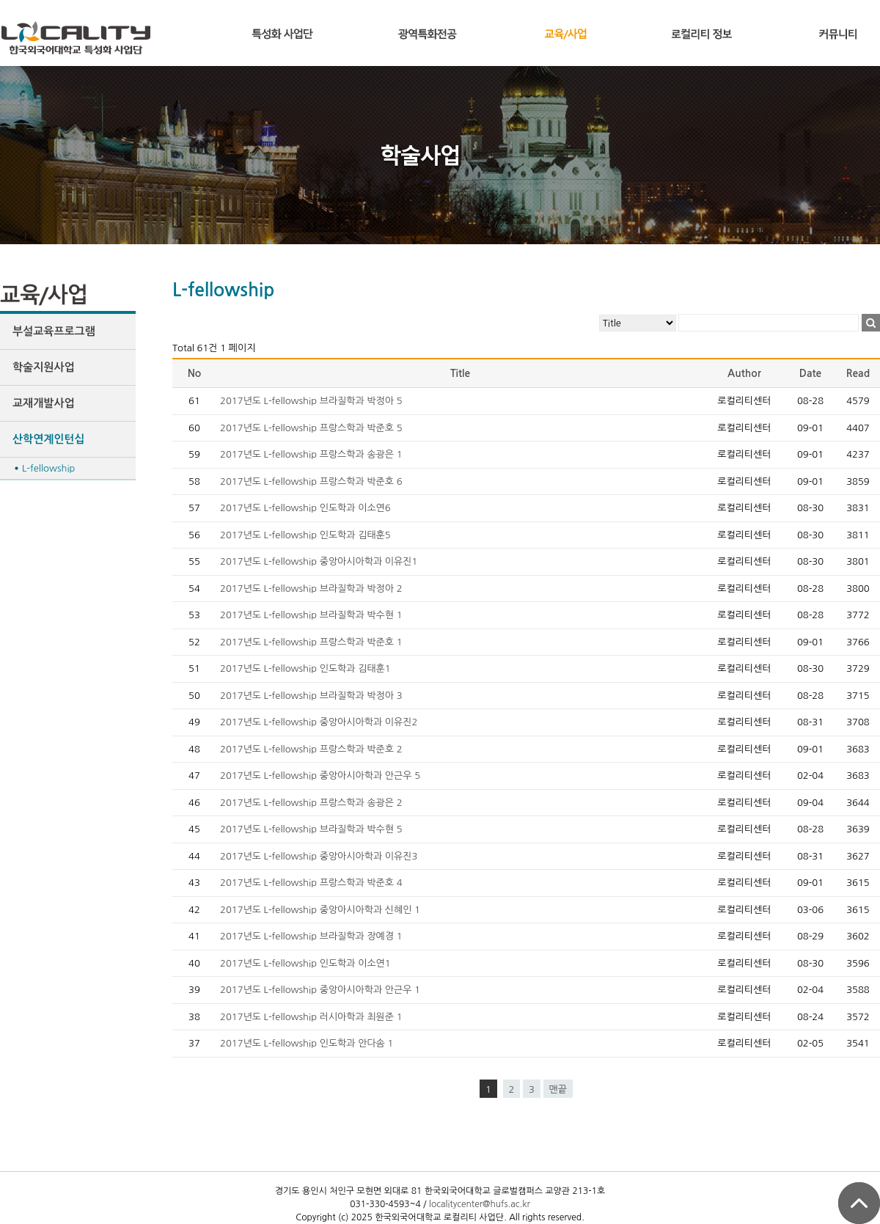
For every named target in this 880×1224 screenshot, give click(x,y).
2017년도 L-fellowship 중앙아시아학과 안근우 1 (320, 989)
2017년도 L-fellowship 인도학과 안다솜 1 (306, 1043)
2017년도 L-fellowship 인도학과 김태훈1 (305, 668)
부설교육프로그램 (53, 331)
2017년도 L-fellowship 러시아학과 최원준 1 (311, 1017)
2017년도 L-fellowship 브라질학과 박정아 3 (311, 695)
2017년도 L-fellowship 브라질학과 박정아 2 (311, 588)
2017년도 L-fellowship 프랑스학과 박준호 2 (311, 749)
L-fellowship (48, 468)
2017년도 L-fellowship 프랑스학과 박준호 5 (311, 428)
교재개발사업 (43, 402)
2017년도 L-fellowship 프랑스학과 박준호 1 (311, 642)
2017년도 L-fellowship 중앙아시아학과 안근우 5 (320, 775)
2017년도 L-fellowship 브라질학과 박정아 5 (311, 401)
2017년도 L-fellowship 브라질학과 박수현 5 (311, 829)
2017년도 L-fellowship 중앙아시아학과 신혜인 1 (320, 910)
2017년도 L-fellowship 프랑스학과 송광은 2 (311, 802)
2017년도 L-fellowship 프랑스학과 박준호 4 (311, 882)
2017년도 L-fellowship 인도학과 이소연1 (305, 963)
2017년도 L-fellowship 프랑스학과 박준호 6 (311, 481)
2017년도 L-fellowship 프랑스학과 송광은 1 (311, 454)
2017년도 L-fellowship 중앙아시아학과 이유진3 (318, 856)
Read (858, 373)
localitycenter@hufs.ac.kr (479, 1204)
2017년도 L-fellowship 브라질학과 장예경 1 (311, 936)
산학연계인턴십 (48, 438)
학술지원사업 (43, 367)
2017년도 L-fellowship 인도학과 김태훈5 (305, 535)
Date (810, 373)
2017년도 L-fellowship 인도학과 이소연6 (305, 508)
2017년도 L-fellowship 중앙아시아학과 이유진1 (318, 561)
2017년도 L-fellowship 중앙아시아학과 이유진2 (318, 722)
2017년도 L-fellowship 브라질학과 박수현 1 (311, 615)
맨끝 (558, 1089)
